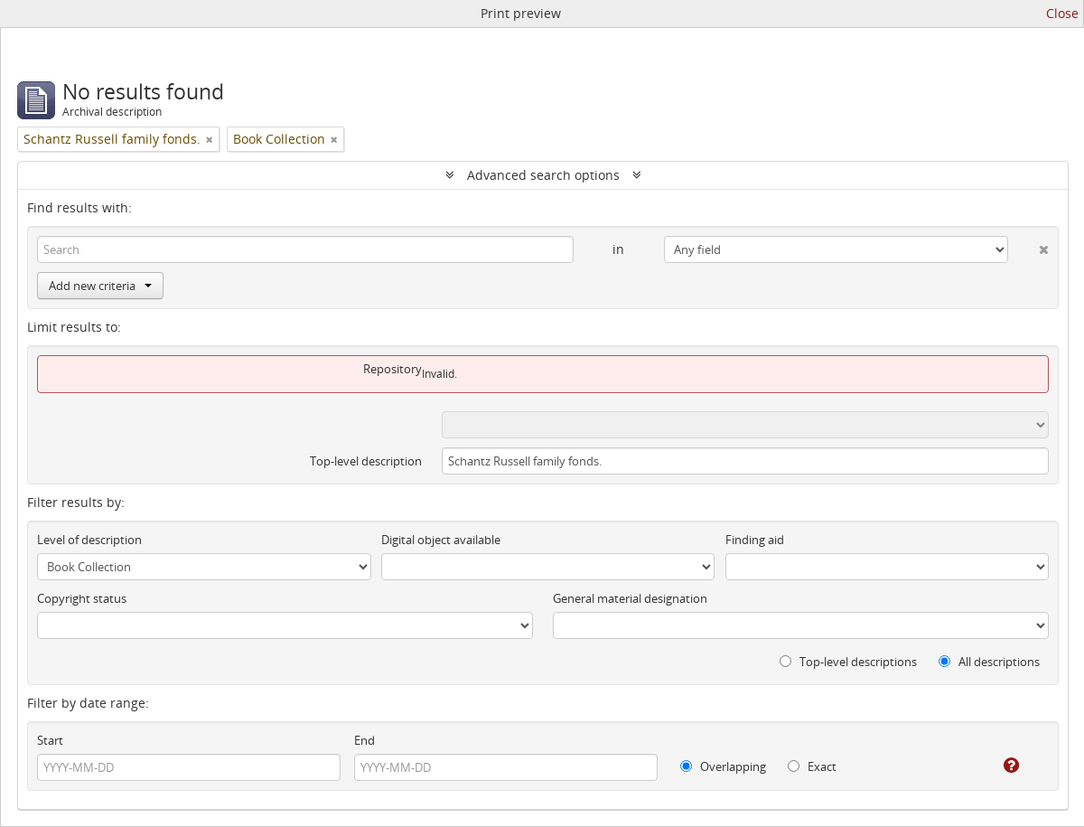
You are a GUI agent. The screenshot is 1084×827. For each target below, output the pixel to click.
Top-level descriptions (848, 661)
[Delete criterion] (1028, 246)
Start (50, 740)
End (364, 740)
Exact (812, 766)
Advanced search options (543, 174)
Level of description (89, 539)
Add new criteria (100, 285)
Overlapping (723, 766)
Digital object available (440, 539)
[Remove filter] (209, 139)
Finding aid (754, 539)
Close (1062, 13)
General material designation (630, 598)
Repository (392, 369)
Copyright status (81, 598)
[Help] (998, 766)
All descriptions (989, 661)
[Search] (305, 249)
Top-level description (366, 461)
